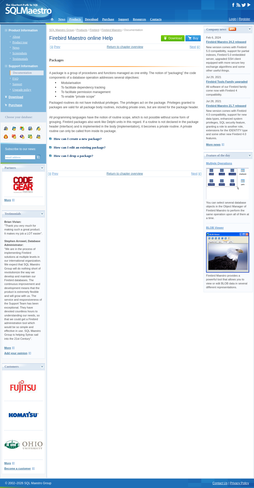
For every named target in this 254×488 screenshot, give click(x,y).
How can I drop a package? (73, 156)
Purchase (108, 19)
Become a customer (17, 468)
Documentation (22, 73)
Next (193, 47)
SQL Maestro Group (61, 29)
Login (232, 19)
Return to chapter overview (125, 47)
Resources (139, 19)
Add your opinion (15, 353)
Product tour (20, 42)
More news (213, 144)
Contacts (155, 19)
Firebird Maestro (111, 29)
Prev (57, 47)
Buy (193, 38)
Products (75, 19)
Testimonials (20, 59)
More (7, 200)
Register (244, 19)
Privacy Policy (239, 483)
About (16, 37)
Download (91, 19)
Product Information (23, 30)
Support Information (23, 66)
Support (123, 19)
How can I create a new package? (78, 139)
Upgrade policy (21, 90)
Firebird (94, 29)
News (61, 19)
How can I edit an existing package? (79, 147)
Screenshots (19, 53)
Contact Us (219, 483)
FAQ (15, 78)
